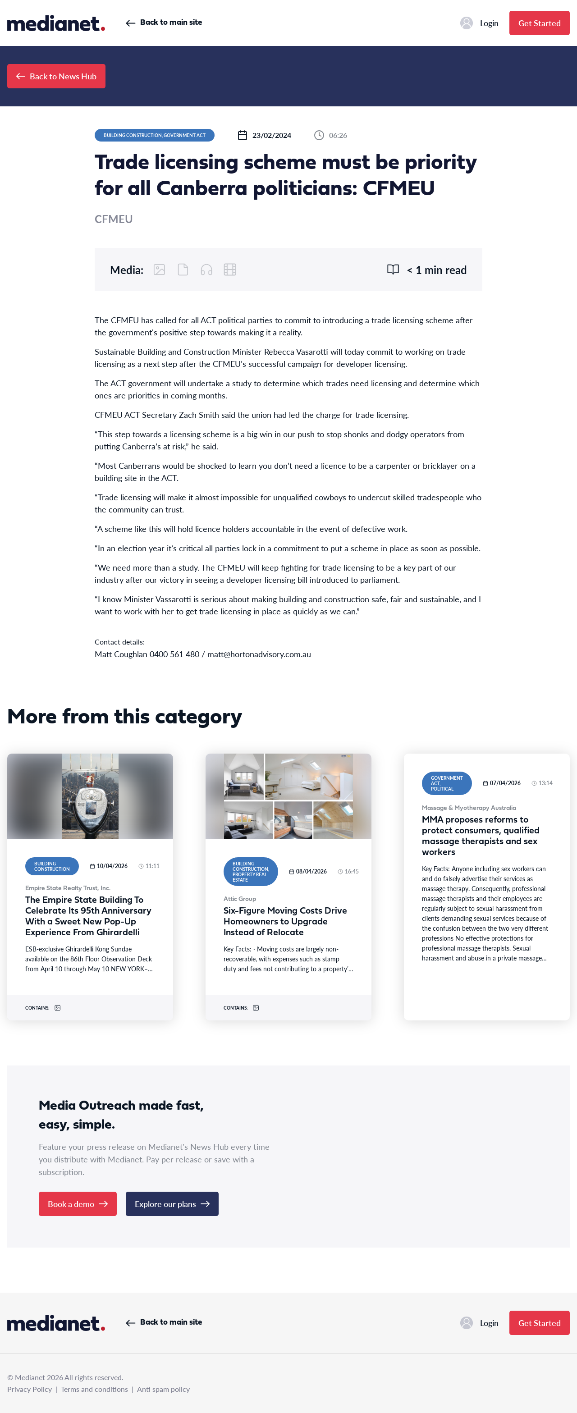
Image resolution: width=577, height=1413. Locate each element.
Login (479, 23)
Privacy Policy (29, 1389)
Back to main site (164, 22)
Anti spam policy (163, 1389)
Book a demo (78, 1203)
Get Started (539, 22)
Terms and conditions (94, 1389)
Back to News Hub (56, 76)
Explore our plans (172, 1203)
